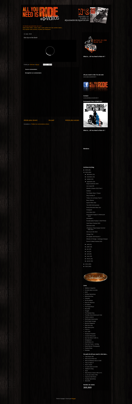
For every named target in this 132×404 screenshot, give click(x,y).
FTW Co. (87, 329)
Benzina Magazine (90, 323)
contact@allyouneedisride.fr (90, 98)
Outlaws (88, 191)
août (88, 244)
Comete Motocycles (90, 335)
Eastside (87, 350)
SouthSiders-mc (89, 342)
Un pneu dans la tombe (91, 290)
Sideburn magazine (90, 288)
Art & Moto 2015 (90, 212)
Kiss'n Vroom (88, 364)
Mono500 (87, 308)
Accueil (51, 120)
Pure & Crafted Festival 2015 (94, 241)
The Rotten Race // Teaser (93, 193)
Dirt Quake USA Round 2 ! (93, 236)
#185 (100, 360)
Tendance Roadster (90, 333)
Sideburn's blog (89, 368)
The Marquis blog (89, 313)
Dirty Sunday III (90, 195)
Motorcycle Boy (89, 296)
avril (88, 254)
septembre (90, 181)
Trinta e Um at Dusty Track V (94, 198)
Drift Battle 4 (89, 218)
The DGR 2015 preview (92, 205)
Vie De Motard (89, 300)
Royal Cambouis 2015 (92, 183)
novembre (89, 177)
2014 (86, 264)
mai (88, 251)
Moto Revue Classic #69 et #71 (93, 372)
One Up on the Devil (91, 232)
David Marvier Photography (92, 346)
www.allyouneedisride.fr (89, 77)
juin (88, 249)
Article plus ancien (72, 120)
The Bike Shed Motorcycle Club (93, 315)
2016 (86, 170)
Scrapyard (89, 210)
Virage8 (87, 311)
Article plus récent (30, 120)
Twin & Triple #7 (89, 362)
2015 (86, 172)
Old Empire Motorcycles (91, 319)
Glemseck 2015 (90, 225)
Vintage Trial (89, 234)
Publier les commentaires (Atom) (40, 124)
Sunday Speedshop (90, 294)
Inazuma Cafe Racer (90, 376)
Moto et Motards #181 (91, 360)
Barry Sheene (90, 200)
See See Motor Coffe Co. (91, 338)
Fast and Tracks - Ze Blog (92, 344)
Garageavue (88, 340)
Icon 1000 (87, 331)
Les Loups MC (90, 186)
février (89, 258)
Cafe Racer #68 (89, 356)
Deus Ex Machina (89, 302)
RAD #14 (94, 358)
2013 (86, 266)
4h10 (86, 292)
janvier (89, 261)
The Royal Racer (89, 306)
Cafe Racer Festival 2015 (93, 223)
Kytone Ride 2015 (91, 202)
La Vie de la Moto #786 (91, 375)
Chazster (87, 298)
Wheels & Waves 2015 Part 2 (94, 188)
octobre (89, 179)
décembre (89, 174)
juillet (88, 246)
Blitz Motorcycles (89, 327)
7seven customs (89, 317)
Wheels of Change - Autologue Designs (97, 239)
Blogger (73, 398)
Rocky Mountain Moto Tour (93, 207)
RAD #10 (87, 358)
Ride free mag (89, 325)
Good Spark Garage (90, 321)
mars (88, 256)
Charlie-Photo (88, 348)
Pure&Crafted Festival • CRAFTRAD (96, 221)
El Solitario (88, 304)
